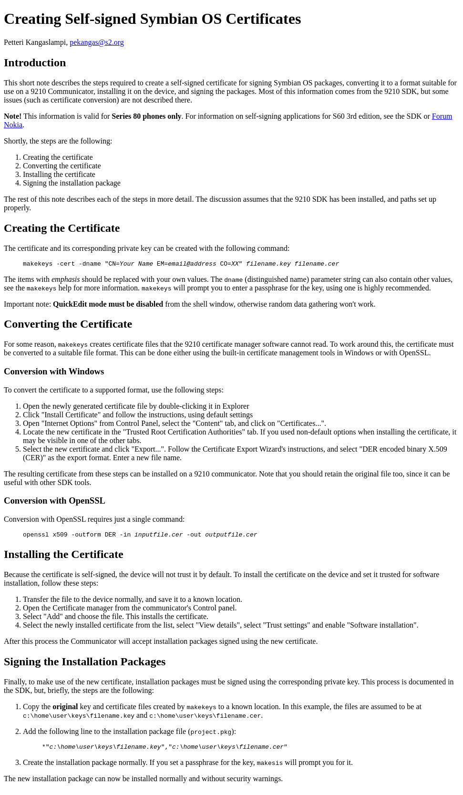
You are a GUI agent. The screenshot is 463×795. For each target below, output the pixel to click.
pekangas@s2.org (97, 42)
